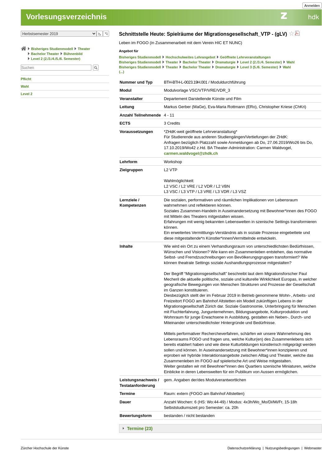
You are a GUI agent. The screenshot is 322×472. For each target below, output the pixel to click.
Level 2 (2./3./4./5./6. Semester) (55, 59)
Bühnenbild (73, 54)
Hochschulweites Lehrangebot (190, 57)
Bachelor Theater (45, 54)
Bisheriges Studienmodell (52, 49)
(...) (121, 72)
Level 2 (26, 94)
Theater (84, 49)
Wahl (25, 86)
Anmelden (312, 5)
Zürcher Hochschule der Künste (45, 448)
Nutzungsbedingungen (282, 448)
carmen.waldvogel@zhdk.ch (191, 153)
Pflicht (26, 79)
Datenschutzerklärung (244, 448)
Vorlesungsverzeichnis (66, 16)
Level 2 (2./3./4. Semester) (261, 62)
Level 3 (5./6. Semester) (259, 67)
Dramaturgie (225, 62)
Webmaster (313, 448)
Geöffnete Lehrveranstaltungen (245, 57)
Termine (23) (140, 428)
